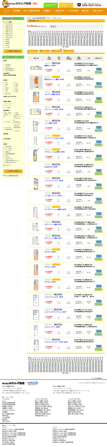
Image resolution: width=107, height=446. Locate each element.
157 (29, 39)
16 (59, 31)
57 (72, 33)
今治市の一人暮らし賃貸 (59, 431)
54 (65, 33)
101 (93, 34)
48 (52, 33)
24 (76, 31)
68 (96, 33)
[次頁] (67, 46)
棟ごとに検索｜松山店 (41, 401)
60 (78, 33)
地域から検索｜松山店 (41, 412)
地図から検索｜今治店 (74, 402)
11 (48, 31)
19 (65, 31)
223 (70, 42)
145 (70, 37)
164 (50, 39)
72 (29, 34)
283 (93, 45)
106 (32, 36)
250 (73, 43)
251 (76, 43)
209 (29, 42)
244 (55, 43)
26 (80, 31)
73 (31, 34)
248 (67, 43)
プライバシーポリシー (8, 410)
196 (67, 40)
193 (58, 40)
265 (41, 45)
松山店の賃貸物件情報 (38, 18)
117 (64, 36)
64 (87, 33)
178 (90, 39)
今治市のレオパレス (58, 438)
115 (58, 36)
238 (38, 43)
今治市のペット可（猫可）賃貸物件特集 (64, 435)
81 (48, 34)
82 (51, 34)
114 (55, 36)
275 (70, 45)
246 (61, 43)
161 (41, 39)
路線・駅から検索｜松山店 (43, 413)
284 (96, 45)
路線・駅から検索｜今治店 (75, 413)
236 (32, 43)
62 (83, 33)
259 (99, 43)
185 (35, 40)
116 (61, 36)
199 (76, 40)
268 (50, 45)
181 (99, 39)
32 (93, 31)
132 (32, 37)
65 (89, 33)
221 (64, 42)
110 (44, 36)
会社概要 (4, 412)
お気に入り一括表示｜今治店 (76, 406)
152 (90, 37)
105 (29, 36)
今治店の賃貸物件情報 (8, 404)
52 (61, 33)
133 (35, 37)
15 (57, 31)
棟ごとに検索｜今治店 (74, 401)
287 (63, 46)
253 (81, 43)
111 (47, 36)
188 (44, 40)
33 (96, 31)
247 (64, 43)
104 (102, 34)
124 (84, 36)
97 (83, 34)
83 (53, 34)
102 (96, 34)
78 (42, 34)
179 (93, 39)
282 (90, 45)
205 (93, 40)
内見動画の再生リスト (41, 415)
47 (50, 33)
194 (61, 40)
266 (44, 45)
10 (46, 31)
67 (93, 33)
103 (99, 34)
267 (47, 45)
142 (61, 37)
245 (58, 43)
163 (47, 39)
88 (63, 34)
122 (78, 36)
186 (38, 40)
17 (61, 31)
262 (32, 45)
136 (44, 37)
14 (54, 31)
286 (102, 45)
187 (41, 40)
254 (84, 43)
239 (41, 43)
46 (48, 33)
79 (44, 34)
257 (93, 43)
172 (73, 39)
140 (55, 37)
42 (39, 33)
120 (73, 36)
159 (35, 39)
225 (76, 42)
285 (99, 45)
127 (93, 36)
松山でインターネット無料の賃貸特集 (13, 429)
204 (90, 40)
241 (47, 43)
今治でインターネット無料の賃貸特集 (63, 429)
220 (61, 42)
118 (67, 36)
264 (38, 45)
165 (53, 39)
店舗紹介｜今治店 (7, 408)
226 (78, 42)
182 (102, 39)
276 (73, 45)
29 (87, 31)
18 (63, 31)
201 (81, 40)
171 (70, 39)
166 (55, 39)
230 (90, 42)
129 (99, 36)
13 (52, 31)
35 (100, 31)
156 (102, 37)
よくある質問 (6, 417)
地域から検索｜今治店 (74, 412)
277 (76, 45)
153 (93, 37)
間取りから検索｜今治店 (75, 404)
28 (85, 31)
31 (91, 31)
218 (55, 42)
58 (74, 33)
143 (64, 37)
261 (29, 45)
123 (81, 36)
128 (96, 36)
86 (59, 34)
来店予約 (4, 419)
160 (38, 39)
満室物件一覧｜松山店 (41, 408)
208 (102, 40)
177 (87, 39)
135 (41, 37)
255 (87, 43)
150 (84, 37)
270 (55, 45)
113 (53, 36)
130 (102, 36)
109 (41, 36)
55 (67, 33)
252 (78, 43)
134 (38, 37)
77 (40, 34)
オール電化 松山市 (8, 442)
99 (87, 34)
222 (67, 42)
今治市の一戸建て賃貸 (58, 440)
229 (87, 42)
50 (57, 33)
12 (50, 31)
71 (102, 33)
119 (70, 36)
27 (83, 31)
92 (72, 34)
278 (78, 45)
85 (57, 34)
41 (37, 33)
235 (29, 43)
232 (96, 42)
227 (81, 42)
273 (64, 45)
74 (33, 34)
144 (67, 37)
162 (44, 39)
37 (28, 33)
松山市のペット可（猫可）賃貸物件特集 (13, 435)
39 (33, 33)
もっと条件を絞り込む (12, 175)
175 (81, 39)
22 (72, 31)
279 (81, 45)
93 (74, 34)
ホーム (29, 18)
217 (53, 42)
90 (68, 34)
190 (50, 40)
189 (47, 40)
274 (67, 45)
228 (84, 42)
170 (67, 39)
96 (81, 34)
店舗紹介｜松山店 (7, 406)
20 (67, 31)
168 (61, 39)
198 (73, 40)
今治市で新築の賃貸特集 (59, 436)
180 (96, 39)
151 (87, 37)
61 (80, 33)
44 (44, 33)
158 (32, 39)
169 (64, 39)
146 (73, 37)
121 (76, 36)
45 (46, 33)
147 (76, 37)
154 (96, 37)
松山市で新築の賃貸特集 (9, 436)
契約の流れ (5, 415)
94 (76, 34)
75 (35, 34)
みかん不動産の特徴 (8, 413)
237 (35, 43)
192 (55, 40)
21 (70, 31)
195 (64, 40)
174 (78, 39)
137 (47, 37)
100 (90, 34)
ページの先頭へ (97, 378)
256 (90, 43)
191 (53, 40)
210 (32, 42)
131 (29, 37)
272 (61, 45)
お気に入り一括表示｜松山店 (43, 406)
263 (35, 45)
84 (55, 34)
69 (98, 33)
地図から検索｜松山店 (41, 402)
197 (70, 40)
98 (85, 34)
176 (84, 39)
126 (90, 36)
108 (38, 36)
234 (102, 42)
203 (87, 40)
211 (35, 42)
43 (41, 33)
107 (35, 36)
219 (58, 42)
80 (46, 34)
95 (79, 34)
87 (61, 34)
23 (74, 31)
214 (44, 42)
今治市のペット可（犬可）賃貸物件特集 (64, 433)
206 (96, 40)
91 (70, 34)
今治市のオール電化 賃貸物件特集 (62, 442)
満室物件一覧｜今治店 (74, 408)
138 (50, 37)
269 (53, 45)
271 (58, 45)
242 (50, 43)
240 (44, 43)
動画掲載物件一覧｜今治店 (75, 410)
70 (100, 33)
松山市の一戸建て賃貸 (8, 440)
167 (58, 39)
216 (50, 42)
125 (87, 36)
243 (53, 43)
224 (73, 42)
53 (63, 33)
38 (31, 33)
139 (53, 37)
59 (76, 33)
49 (54, 33)
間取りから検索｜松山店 (42, 404)
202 (84, 40)
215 (47, 42)
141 (58, 37)
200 (78, 40)
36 (102, 31)
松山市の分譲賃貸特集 (8, 444)
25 (78, 31)
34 (98, 31)
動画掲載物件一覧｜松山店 (43, 410)
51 (59, 33)
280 (84, 45)
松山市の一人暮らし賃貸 (9, 431)
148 (78, 37)
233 (99, 42)
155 (99, 37)
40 (35, 33)
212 (38, 42)
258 (96, 43)
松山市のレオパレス (8, 438)
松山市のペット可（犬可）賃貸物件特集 (13, 433)
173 (76, 39)
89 (66, 34)
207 (99, 40)
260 (102, 43)
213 (41, 42)
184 (32, 40)
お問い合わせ (6, 421)
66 (91, 33)
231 (93, 42)
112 (50, 36)
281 (87, 45)
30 (89, 31)
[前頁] (30, 31)
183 (29, 40)
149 (81, 37)
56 (70, 33)
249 (70, 43)
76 (37, 34)
